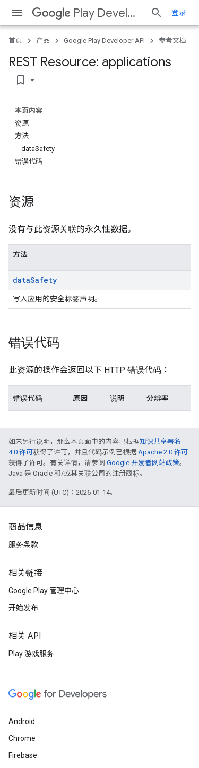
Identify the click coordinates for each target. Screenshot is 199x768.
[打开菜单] (17, 12)
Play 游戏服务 (31, 653)
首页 (15, 40)
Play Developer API (87, 13)
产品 (43, 40)
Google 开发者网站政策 (143, 463)
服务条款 (23, 544)
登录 (178, 12)
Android (21, 721)
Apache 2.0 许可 (163, 452)
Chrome (22, 738)
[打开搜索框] (156, 12)
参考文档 (172, 40)
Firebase (22, 755)
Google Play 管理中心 (43, 590)
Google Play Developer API (104, 40)
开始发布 (23, 607)
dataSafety (35, 280)
